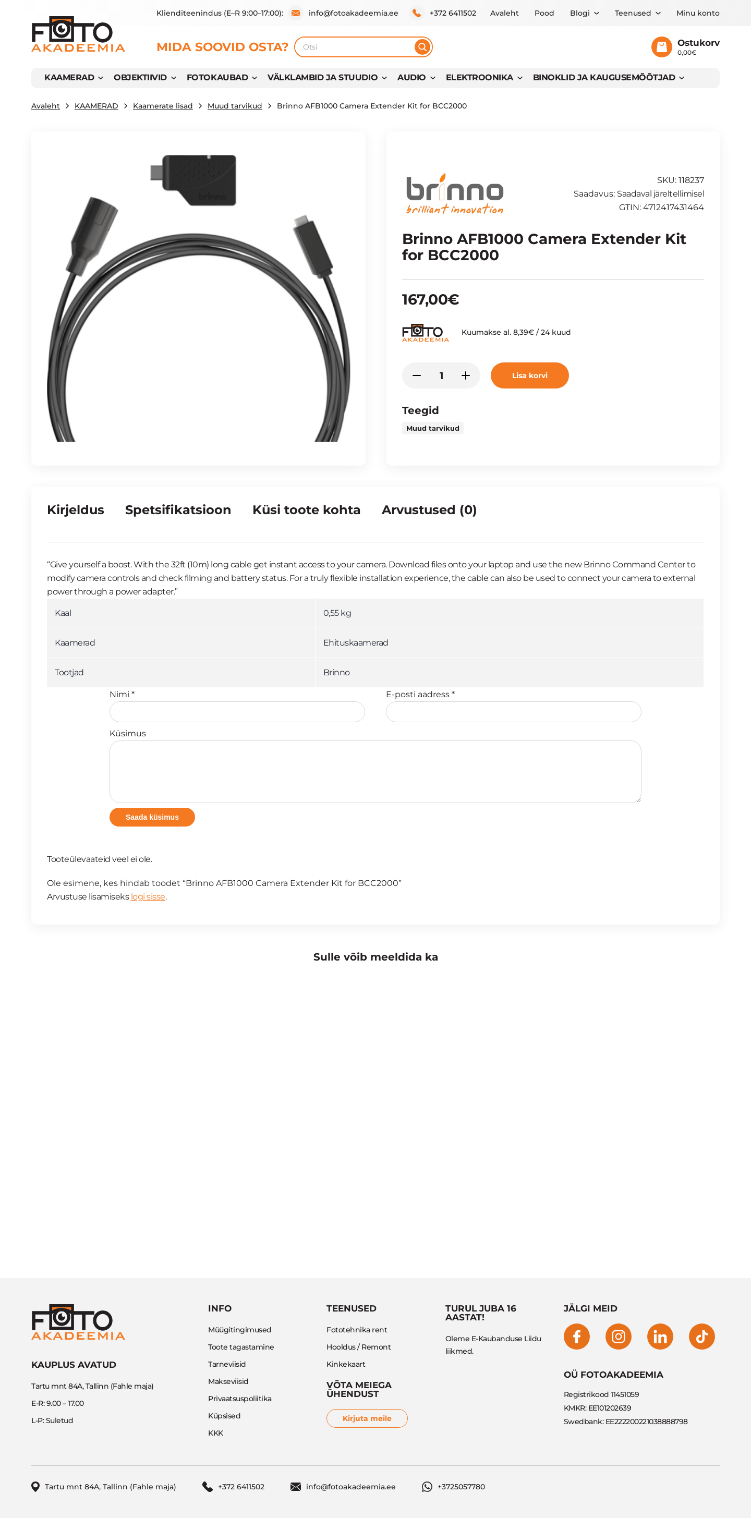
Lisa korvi (530, 375)
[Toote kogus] (441, 375)
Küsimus (375, 765)
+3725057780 (453, 1486)
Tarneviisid (227, 1364)
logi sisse (148, 897)
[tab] (75, 514)
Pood (544, 13)
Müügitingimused (240, 1329)
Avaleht (504, 13)
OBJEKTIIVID (140, 77)
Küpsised (224, 1415)
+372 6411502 (442, 13)
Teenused (633, 13)
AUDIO (411, 77)
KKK (215, 1433)
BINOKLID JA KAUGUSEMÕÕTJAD (604, 77)
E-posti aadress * (513, 705)
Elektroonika (479, 77)
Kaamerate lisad (163, 106)
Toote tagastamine (241, 1347)
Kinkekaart (345, 1364)
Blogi (580, 13)
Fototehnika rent (356, 1329)
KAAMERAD (69, 77)
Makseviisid (228, 1381)
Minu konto (698, 13)
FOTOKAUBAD (217, 77)
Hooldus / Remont (358, 1347)
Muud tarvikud (235, 106)
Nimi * (237, 705)
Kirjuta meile (367, 1418)
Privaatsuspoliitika (240, 1398)
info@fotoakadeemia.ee (343, 13)
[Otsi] (422, 47)
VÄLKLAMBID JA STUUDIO (323, 77)
